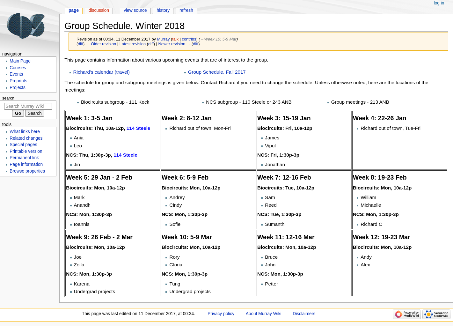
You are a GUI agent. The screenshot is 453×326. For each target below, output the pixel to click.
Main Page (20, 61)
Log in (439, 3)
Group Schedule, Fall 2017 (217, 72)
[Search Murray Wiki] (28, 106)
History (163, 10)
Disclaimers (304, 313)
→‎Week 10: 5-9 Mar (218, 39)
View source (135, 10)
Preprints (18, 80)
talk (175, 39)
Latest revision (133, 43)
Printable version (26, 151)
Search (8, 98)
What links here (25, 131)
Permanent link (24, 157)
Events (16, 74)
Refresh (186, 10)
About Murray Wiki (263, 313)
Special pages (23, 144)
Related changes (26, 138)
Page (74, 10)
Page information (26, 164)
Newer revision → (174, 43)
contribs (189, 39)
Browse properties (27, 171)
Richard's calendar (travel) (101, 72)
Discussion (99, 10)
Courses (18, 67)
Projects (18, 87)
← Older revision (101, 43)
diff (80, 43)
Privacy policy (221, 313)
